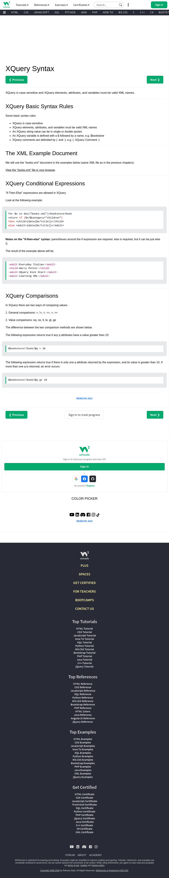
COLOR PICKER (84, 498)
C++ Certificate (84, 825)
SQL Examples (83, 752)
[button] (121, 5)
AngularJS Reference (83, 718)
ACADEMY (95, 854)
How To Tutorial (84, 639)
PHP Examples (82, 766)
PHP (95, 12)
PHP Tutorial (84, 656)
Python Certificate (84, 811)
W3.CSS (123, 12)
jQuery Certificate (84, 818)
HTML (14, 12)
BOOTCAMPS (84, 600)
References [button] (41, 5)
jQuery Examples (83, 777)
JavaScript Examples (83, 746)
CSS (26, 12)
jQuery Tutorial (84, 666)
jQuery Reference (83, 721)
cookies (83, 865)
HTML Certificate (84, 794)
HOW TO (108, 12)
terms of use (73, 865)
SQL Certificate (84, 808)
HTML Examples (83, 739)
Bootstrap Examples (83, 763)
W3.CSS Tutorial (84, 649)
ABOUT (82, 854)
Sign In (84, 466)
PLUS (84, 565)
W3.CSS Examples (83, 759)
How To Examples (83, 749)
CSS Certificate (84, 797)
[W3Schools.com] (84, 557)
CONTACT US (84, 608)
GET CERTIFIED (84, 583)
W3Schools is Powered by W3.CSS (112, 870)
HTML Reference (82, 683)
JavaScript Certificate (84, 801)
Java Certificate (84, 821)
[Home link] (6, 4)
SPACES (84, 574)
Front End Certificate (84, 804)
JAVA (84, 12)
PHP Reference (82, 708)
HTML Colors (82, 711)
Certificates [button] (81, 5)
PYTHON (70, 12)
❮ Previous (16, 80)
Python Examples (83, 756)
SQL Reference (82, 694)
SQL (57, 12)
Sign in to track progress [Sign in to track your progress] (84, 415)
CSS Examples (83, 742)
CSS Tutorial (84, 632)
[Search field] (109, 5)
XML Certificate (84, 832)
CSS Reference (82, 687)
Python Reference (82, 697)
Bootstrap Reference (83, 704)
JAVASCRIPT (41, 12)
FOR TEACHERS (84, 591)
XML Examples (82, 773)
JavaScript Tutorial (84, 635)
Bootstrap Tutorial (84, 652)
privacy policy (98, 865)
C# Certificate (84, 828)
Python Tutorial (84, 645)
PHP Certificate (84, 815)
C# (151, 12)
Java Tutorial (84, 659)
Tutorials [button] (22, 5)
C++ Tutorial (85, 663)
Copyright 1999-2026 (49, 870)
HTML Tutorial (84, 628)
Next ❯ (155, 80)
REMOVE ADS (84, 398)
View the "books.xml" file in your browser (30, 170)
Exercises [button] (61, 5)
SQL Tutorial (84, 642)
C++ (142, 12)
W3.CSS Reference (82, 701)
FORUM (70, 854)
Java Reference (83, 714)
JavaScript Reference (82, 690)
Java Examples (82, 770)
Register (90, 486)
